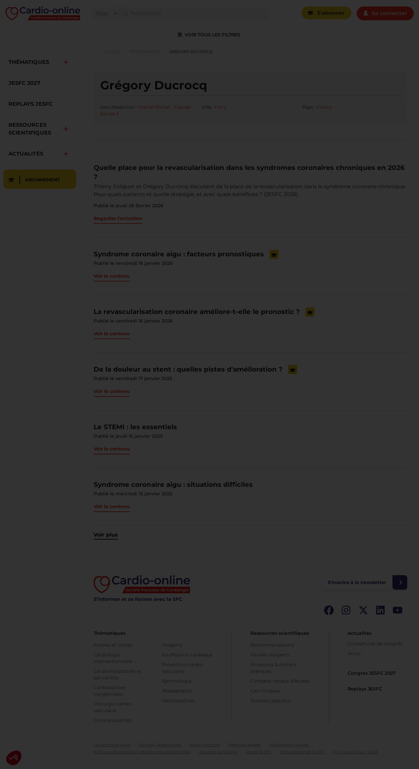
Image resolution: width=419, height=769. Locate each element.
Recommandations (272, 645)
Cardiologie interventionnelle (113, 658)
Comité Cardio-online (159, 744)
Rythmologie (176, 681)
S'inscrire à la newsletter (357, 582)
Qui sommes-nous (112, 744)
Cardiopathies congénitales (109, 691)
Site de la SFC (259, 751)
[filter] (105, 13)
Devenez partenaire (218, 751)
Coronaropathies (113, 720)
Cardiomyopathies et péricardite (117, 674)
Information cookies (289, 744)
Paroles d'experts (269, 655)
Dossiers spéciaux (270, 701)
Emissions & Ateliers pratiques (273, 668)
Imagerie (172, 645)
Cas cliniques (265, 691)
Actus (354, 653)
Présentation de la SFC (302, 751)
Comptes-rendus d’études (279, 681)
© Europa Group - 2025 (355, 751)
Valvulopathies (178, 701)
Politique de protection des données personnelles (142, 751)
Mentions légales (244, 744)
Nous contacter (204, 744)
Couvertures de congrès (375, 644)
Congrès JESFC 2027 (372, 673)
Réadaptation (177, 691)
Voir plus (106, 535)
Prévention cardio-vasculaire (183, 668)
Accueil (112, 51)
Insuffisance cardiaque (187, 655)
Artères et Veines (113, 645)
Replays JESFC (365, 689)
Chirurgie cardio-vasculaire (113, 707)
